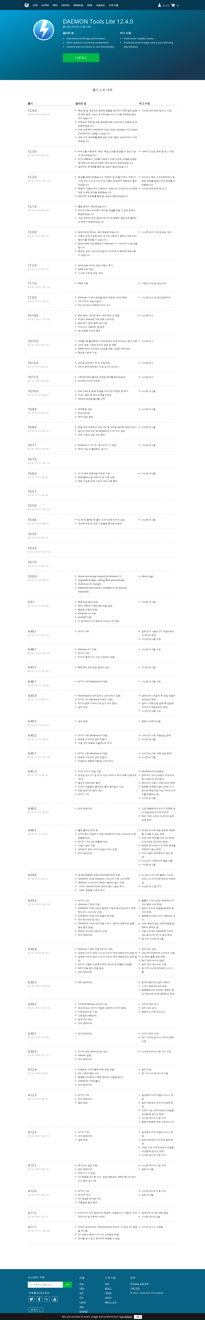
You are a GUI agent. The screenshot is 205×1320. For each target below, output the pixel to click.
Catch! (65, 5)
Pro (55, 5)
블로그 (108, 1288)
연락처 (108, 1292)
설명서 (108, 1297)
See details (125, 1316)
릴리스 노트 (111, 1302)
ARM (89, 5)
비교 (81, 1283)
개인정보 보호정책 (139, 1283)
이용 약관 (135, 1288)
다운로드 (100, 5)
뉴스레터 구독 (36, 1277)
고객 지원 (113, 5)
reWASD (78, 5)
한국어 (34, 1309)
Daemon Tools (27, 5)
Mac (81, 1306)
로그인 (166, 5)
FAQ (107, 1283)
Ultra (45, 5)
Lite (35, 5)
